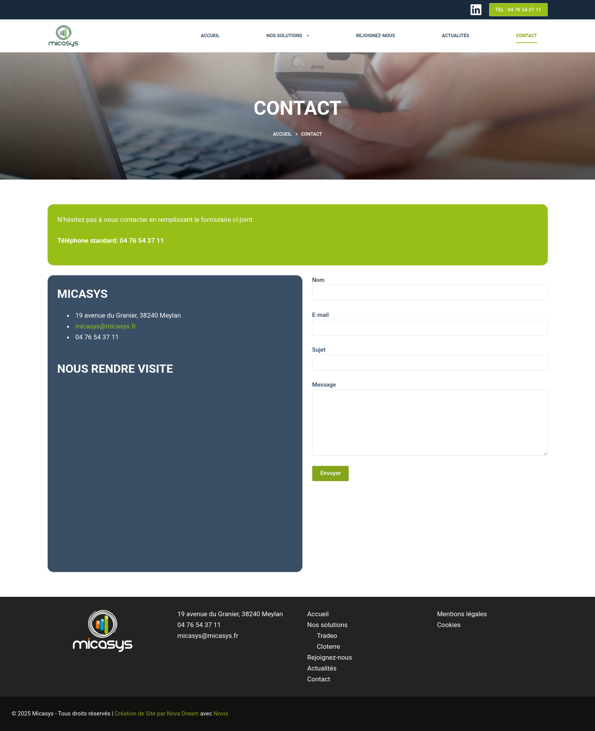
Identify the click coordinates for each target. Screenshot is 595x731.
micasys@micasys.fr (105, 326)
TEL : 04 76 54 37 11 (518, 9)
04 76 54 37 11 (199, 625)
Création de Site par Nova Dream (157, 713)
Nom (429, 286)
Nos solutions (289, 35)
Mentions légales (462, 614)
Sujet (429, 356)
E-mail (429, 321)
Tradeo (327, 635)
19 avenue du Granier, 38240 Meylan (230, 614)
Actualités (455, 35)
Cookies (449, 625)
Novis (221, 713)
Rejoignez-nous (375, 35)
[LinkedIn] (476, 9)
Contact (526, 35)
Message (429, 418)
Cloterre (328, 646)
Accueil (210, 35)
